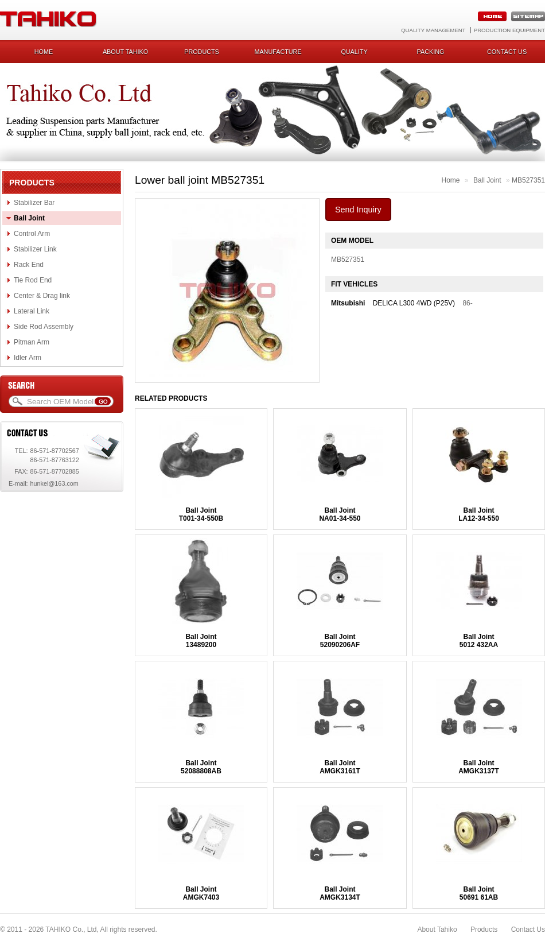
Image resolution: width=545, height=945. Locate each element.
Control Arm (32, 234)
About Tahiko (125, 51)
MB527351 (528, 180)
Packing (431, 51)
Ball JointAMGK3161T (340, 767)
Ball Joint (29, 218)
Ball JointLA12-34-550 (478, 514)
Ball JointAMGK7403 (201, 893)
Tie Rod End (33, 280)
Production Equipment (509, 30)
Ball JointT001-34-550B (201, 514)
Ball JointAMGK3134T (340, 893)
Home (43, 51)
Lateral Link (31, 311)
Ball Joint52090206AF (340, 641)
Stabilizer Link (35, 249)
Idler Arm (27, 358)
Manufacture (277, 51)
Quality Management (433, 30)
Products (201, 51)
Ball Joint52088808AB (201, 767)
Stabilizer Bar (34, 203)
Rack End (29, 265)
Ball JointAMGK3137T (478, 767)
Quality (354, 51)
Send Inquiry (358, 209)
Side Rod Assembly (43, 327)
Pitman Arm (31, 342)
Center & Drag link (42, 296)
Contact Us (528, 929)
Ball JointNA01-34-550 (339, 514)
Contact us (507, 51)
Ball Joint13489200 (200, 641)
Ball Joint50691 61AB (479, 893)
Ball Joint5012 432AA (479, 641)
